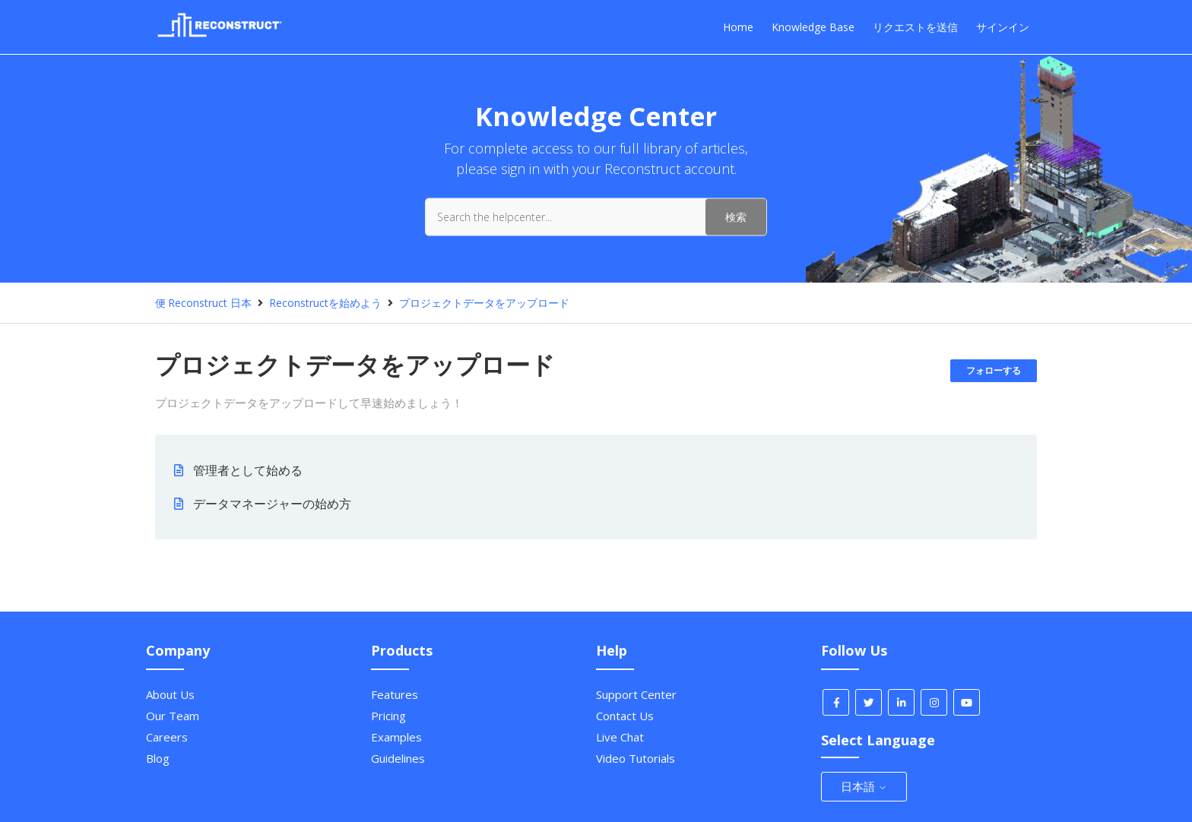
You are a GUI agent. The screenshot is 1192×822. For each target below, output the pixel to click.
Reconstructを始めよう (325, 303)
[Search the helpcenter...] (596, 217)
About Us (170, 694)
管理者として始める (248, 470)
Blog (158, 758)
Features (394, 694)
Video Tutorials (635, 758)
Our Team (172, 715)
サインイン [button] (1002, 27)
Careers (167, 737)
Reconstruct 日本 (210, 303)
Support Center (636, 694)
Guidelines (398, 758)
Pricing (388, 715)
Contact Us (625, 715)
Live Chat (620, 737)
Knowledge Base (813, 27)
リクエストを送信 (915, 27)
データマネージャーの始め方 (272, 503)
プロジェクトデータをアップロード (484, 303)
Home (738, 27)
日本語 (864, 786)
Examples (396, 737)
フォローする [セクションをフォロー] (993, 370)
